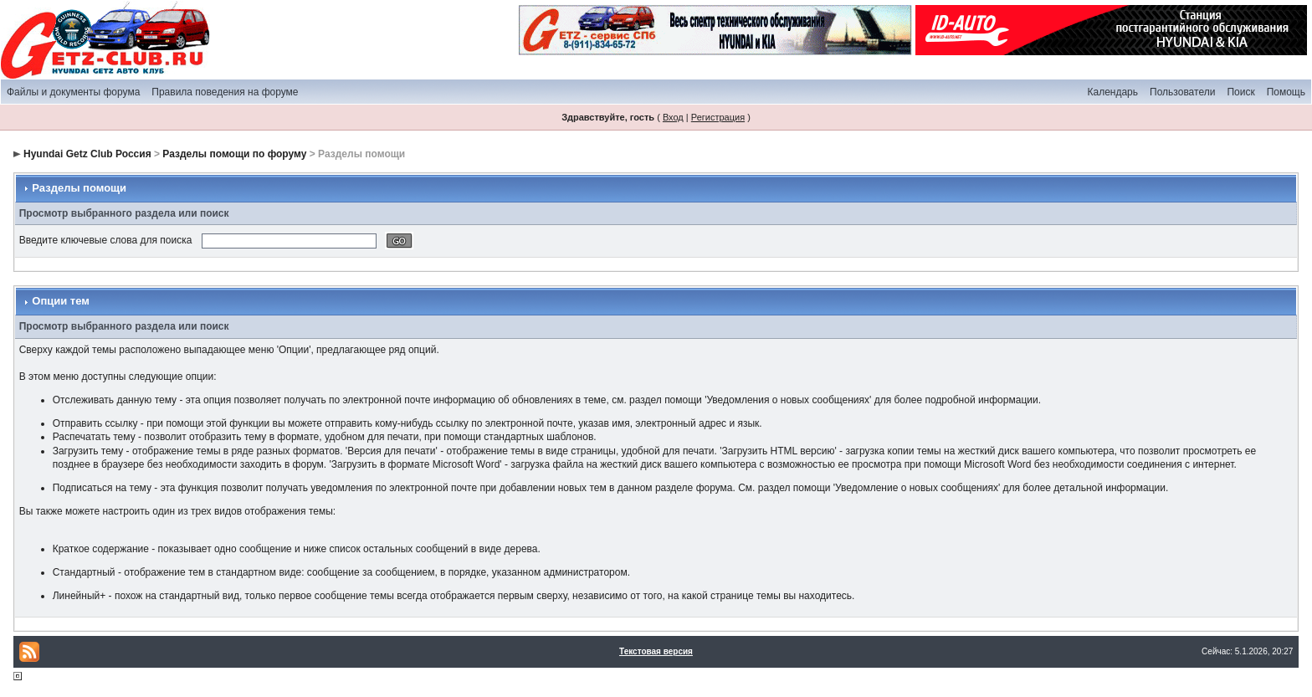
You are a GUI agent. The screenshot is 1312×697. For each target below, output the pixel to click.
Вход (673, 117)
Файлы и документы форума (73, 92)
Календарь (1112, 92)
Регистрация (718, 117)
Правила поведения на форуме (224, 92)
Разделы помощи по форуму (234, 154)
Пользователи (1182, 92)
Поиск (1240, 92)
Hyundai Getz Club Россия (87, 154)
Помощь (1286, 92)
